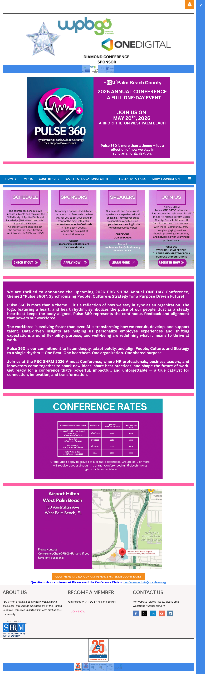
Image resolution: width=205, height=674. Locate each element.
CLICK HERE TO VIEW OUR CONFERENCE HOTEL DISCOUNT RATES (98, 576)
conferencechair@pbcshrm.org (145, 582)
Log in (189, 4)
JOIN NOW (78, 611)
